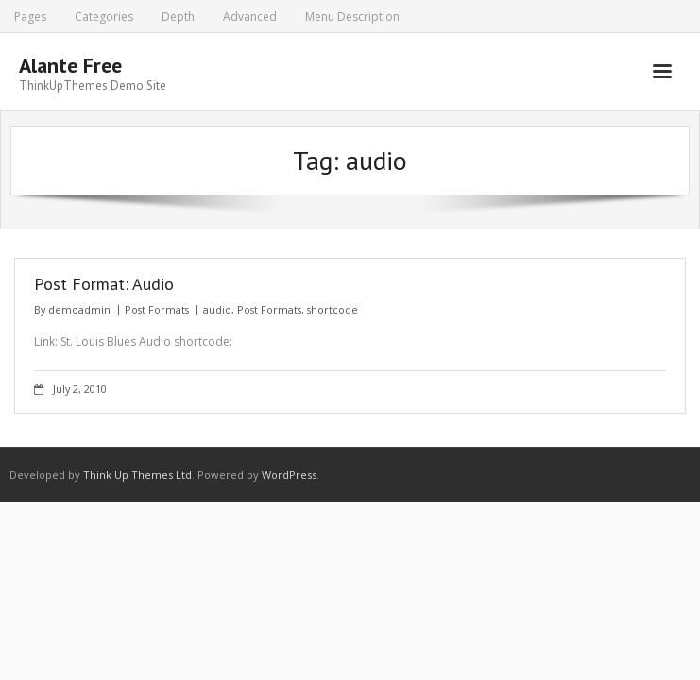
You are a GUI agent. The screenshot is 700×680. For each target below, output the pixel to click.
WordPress (289, 475)
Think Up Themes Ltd (137, 475)
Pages (30, 16)
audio (217, 309)
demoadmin (79, 309)
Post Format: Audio (104, 284)
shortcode (332, 309)
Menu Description (352, 16)
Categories (104, 16)
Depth (178, 16)
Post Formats (157, 309)
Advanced (250, 16)
